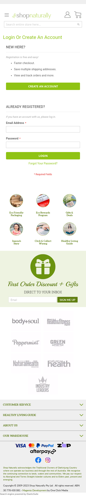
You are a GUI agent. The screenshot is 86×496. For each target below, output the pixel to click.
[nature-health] (58, 363)
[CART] (78, 15)
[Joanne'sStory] (16, 229)
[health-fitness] (58, 321)
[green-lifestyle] (58, 342)
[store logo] (31, 16)
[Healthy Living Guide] (69, 229)
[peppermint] (26, 342)
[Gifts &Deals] (69, 200)
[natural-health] (26, 363)
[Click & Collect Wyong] (43, 229)
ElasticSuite (32, 494)
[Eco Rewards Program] (43, 200)
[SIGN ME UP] (67, 300)
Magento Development (34, 490)
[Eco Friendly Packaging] (16, 200)
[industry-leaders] (43, 384)
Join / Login (66, 15)
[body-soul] (26, 321)
